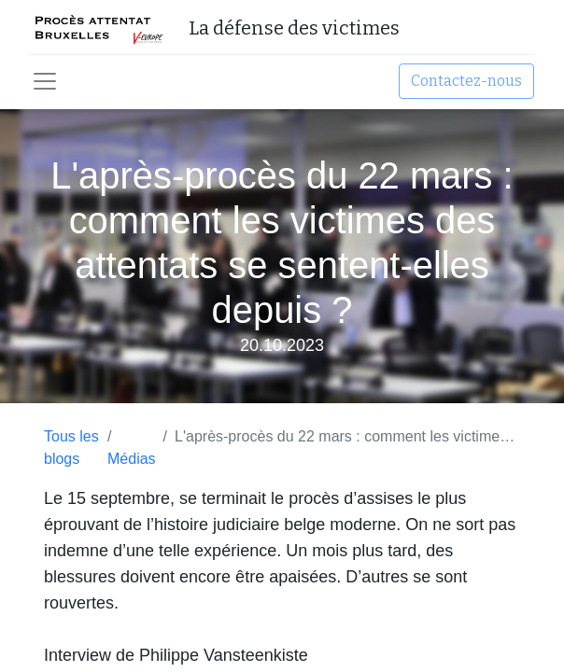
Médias (131, 459)
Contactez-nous (466, 81)
